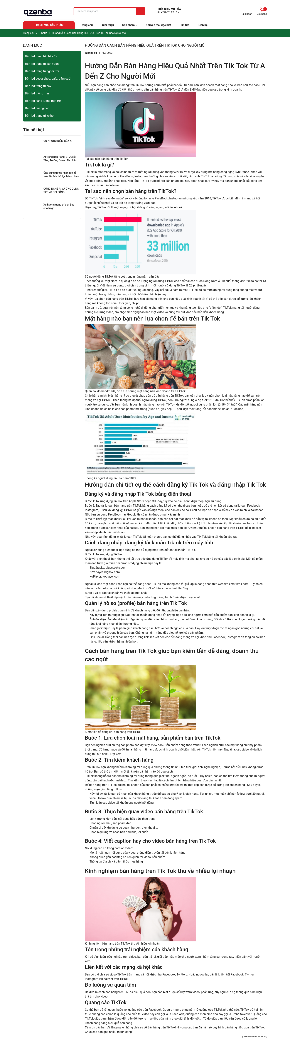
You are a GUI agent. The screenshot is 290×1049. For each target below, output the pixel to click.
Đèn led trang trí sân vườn (42, 64)
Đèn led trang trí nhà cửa (41, 56)
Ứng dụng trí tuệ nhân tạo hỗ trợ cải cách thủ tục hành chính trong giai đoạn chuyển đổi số (61, 176)
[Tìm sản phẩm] (109, 11)
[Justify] (141, 11)
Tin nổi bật (33, 129)
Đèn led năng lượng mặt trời (43, 101)
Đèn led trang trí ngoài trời (42, 71)
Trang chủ (86, 25)
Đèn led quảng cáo (37, 108)
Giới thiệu (108, 25)
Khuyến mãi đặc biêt (158, 25)
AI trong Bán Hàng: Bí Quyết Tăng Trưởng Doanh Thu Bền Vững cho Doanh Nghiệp (59, 160)
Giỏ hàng (262, 11)
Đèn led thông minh (37, 93)
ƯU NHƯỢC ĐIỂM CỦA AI (57, 140)
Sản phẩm (128, 25)
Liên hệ (203, 25)
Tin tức (185, 25)
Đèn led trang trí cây (38, 86)
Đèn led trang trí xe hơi (39, 115)
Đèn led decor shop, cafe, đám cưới (48, 78)
